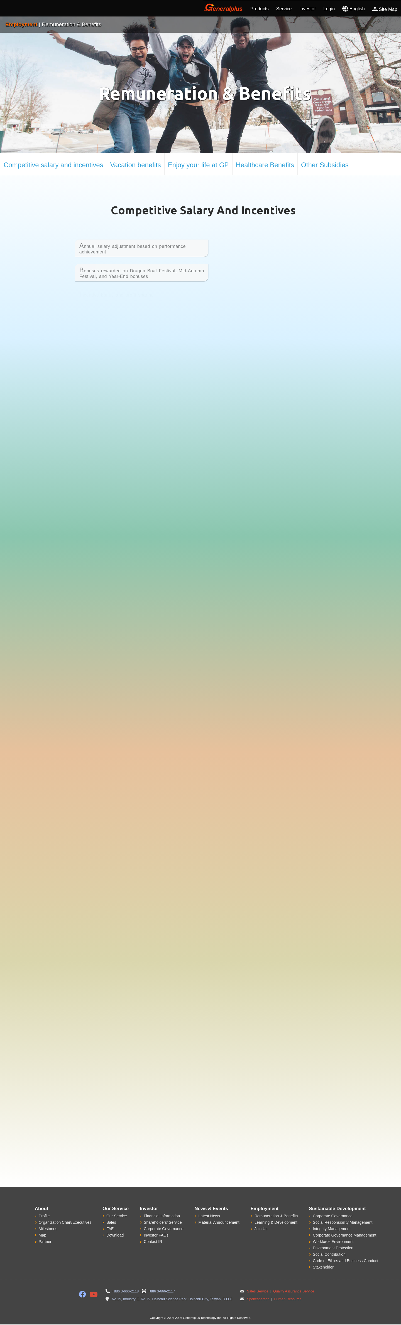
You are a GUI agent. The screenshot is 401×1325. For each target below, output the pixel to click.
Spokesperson (258, 1299)
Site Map (384, 9)
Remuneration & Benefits (276, 1216)
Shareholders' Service (163, 1222)
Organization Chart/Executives (65, 1222)
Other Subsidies (325, 165)
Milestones (48, 1229)
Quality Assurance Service (293, 1291)
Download (115, 1235)
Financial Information (162, 1216)
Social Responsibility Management (342, 1222)
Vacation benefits (135, 165)
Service (284, 8)
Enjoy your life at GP (198, 165)
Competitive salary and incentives (53, 165)
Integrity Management (331, 1229)
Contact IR (153, 1241)
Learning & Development (276, 1222)
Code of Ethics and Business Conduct (345, 1261)
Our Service (116, 1216)
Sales (111, 1222)
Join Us (261, 1229)
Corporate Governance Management (344, 1235)
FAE (110, 1229)
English (353, 8)
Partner (45, 1241)
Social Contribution (329, 1254)
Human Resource (287, 1299)
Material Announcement (219, 1222)
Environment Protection (333, 1248)
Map (42, 1235)
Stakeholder (323, 1267)
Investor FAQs (156, 1235)
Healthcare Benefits (265, 165)
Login (329, 8)
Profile (44, 1216)
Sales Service (257, 1291)
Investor (307, 8)
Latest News (209, 1216)
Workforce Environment (333, 1241)
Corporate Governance (163, 1229)
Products (259, 8)
